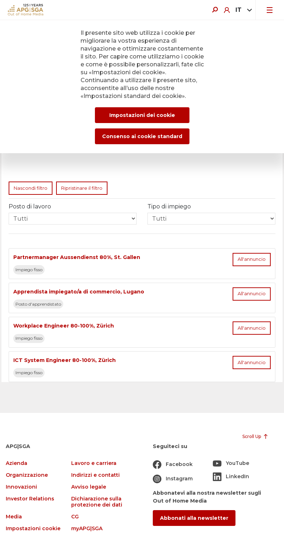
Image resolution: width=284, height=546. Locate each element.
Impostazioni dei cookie (142, 115)
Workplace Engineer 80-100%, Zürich (63, 326)
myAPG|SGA (86, 529)
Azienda (16, 463)
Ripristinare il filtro (81, 188)
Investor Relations (30, 499)
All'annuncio (252, 259)
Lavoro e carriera (93, 463)
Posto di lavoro (30, 206)
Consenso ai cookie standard (142, 136)
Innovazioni (21, 487)
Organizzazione (27, 475)
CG (75, 517)
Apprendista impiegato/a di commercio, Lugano (78, 291)
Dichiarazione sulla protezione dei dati (96, 502)
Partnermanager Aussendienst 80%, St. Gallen (76, 257)
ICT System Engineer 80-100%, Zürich (64, 360)
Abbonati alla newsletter (194, 518)
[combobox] (242, 10)
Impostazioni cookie (33, 529)
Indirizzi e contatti (95, 475)
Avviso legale (88, 487)
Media (14, 517)
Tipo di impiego (169, 206)
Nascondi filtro (30, 188)
